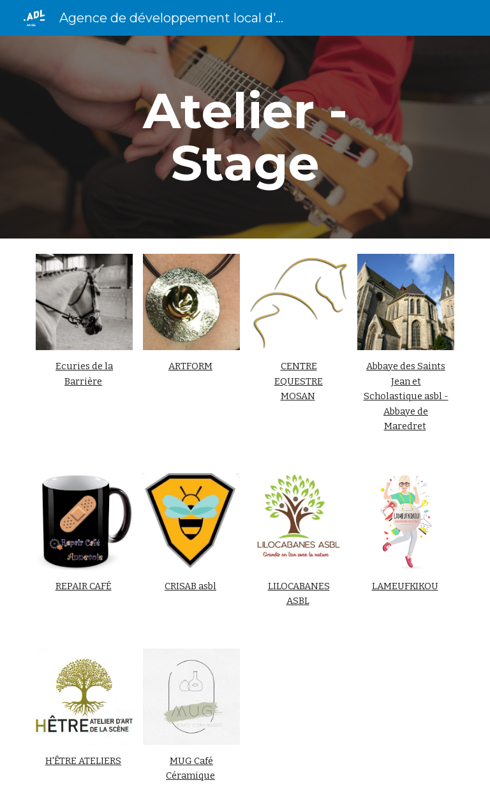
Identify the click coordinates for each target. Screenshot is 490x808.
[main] (244, 137)
